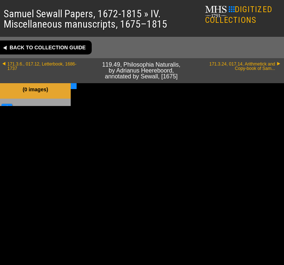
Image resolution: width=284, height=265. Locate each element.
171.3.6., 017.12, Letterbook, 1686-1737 (41, 66)
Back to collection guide (48, 47)
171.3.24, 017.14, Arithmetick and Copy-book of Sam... (242, 66)
